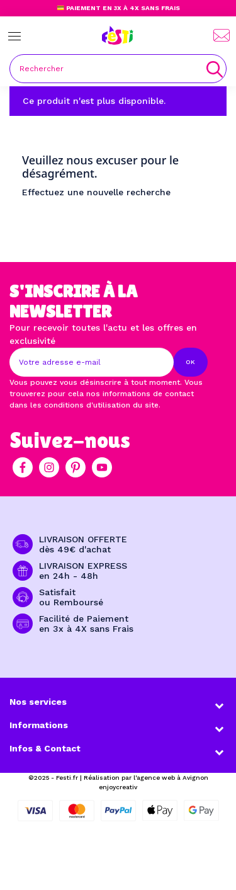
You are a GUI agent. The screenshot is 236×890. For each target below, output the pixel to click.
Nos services (38, 702)
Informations (38, 725)
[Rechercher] (118, 68)
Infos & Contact (45, 748)
